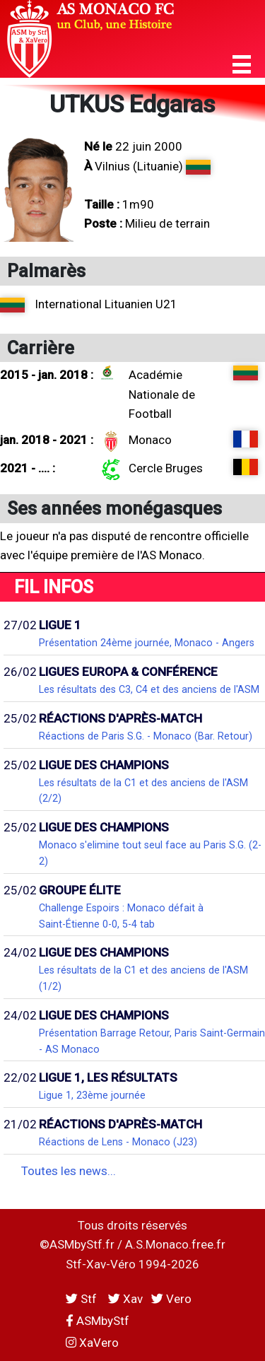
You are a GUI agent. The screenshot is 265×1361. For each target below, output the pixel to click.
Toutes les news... (68, 1171)
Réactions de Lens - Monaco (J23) (118, 1141)
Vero (171, 1299)
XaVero (92, 1343)
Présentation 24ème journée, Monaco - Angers (146, 642)
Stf (83, 1299)
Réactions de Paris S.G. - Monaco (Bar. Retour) (145, 736)
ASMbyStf (97, 1321)
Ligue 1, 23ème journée (92, 1095)
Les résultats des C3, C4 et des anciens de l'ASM (149, 689)
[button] (241, 64)
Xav (125, 1299)
